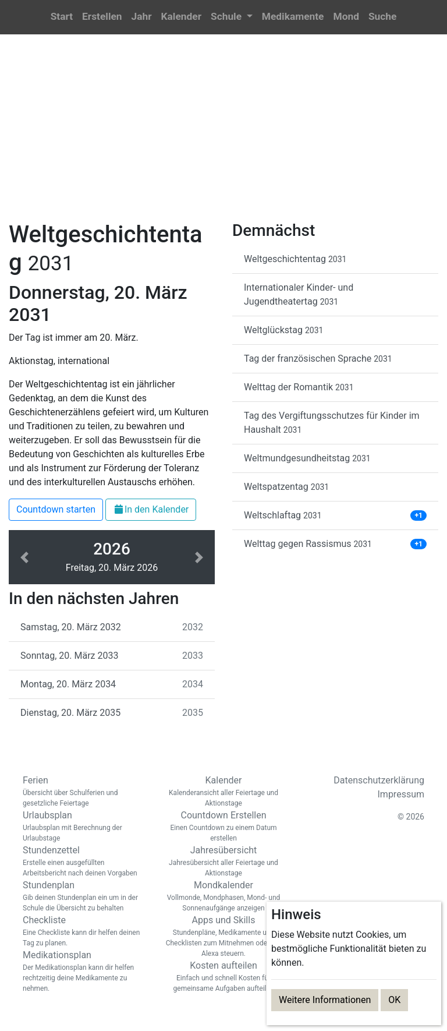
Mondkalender (223, 896)
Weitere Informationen (325, 999)
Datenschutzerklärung (379, 780)
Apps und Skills (223, 937)
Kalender (223, 791)
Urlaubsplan (84, 826)
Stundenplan (84, 896)
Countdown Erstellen (223, 826)
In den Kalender (151, 509)
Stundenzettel (84, 861)
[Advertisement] (223, 134)
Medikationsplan (84, 971)
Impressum (401, 794)
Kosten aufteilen (223, 977)
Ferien (84, 791)
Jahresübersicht (223, 861)
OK (394, 999)
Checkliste (84, 931)
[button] (231, 17)
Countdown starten (55, 509)
